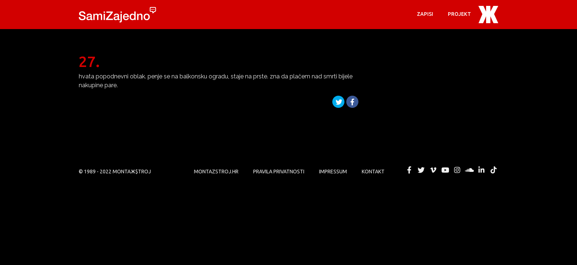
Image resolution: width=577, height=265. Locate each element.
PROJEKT (459, 14)
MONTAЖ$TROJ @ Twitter (420, 170)
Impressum (333, 171)
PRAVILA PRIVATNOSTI (278, 171)
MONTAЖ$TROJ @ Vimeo (433, 170)
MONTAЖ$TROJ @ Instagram (457, 170)
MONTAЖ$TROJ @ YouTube (445, 170)
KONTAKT (373, 171)
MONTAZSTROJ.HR (216, 171)
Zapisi (425, 14)
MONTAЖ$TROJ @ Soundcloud (469, 170)
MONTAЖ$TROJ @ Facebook (409, 170)
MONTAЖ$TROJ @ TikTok (493, 170)
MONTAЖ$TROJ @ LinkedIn (481, 170)
